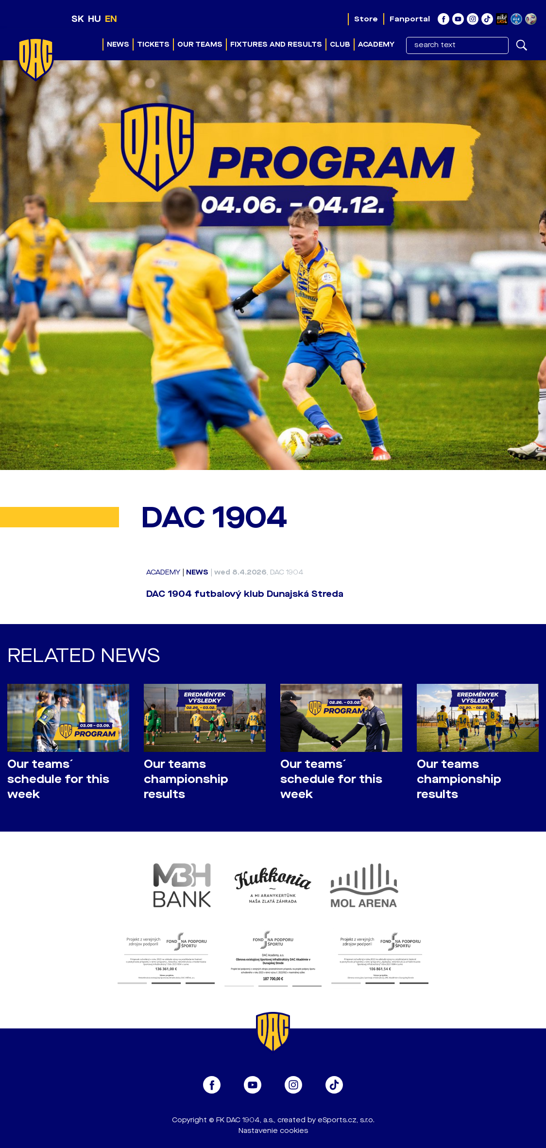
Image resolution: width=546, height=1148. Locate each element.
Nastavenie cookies (273, 1130)
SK (77, 19)
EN (111, 19)
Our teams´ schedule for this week (58, 779)
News (118, 44)
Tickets (153, 44)
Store (366, 19)
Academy (376, 44)
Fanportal (410, 19)
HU (94, 19)
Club (340, 44)
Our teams (199, 44)
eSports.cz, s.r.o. (346, 1120)
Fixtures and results (276, 44)
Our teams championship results (186, 779)
